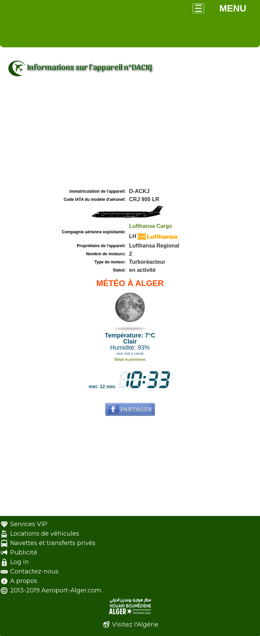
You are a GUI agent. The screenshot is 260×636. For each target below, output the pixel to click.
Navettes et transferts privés (52, 543)
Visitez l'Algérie (135, 624)
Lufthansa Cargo (150, 226)
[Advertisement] (130, 136)
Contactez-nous (34, 571)
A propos (23, 581)
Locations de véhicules (44, 533)
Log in (19, 562)
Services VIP (28, 524)
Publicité (23, 552)
